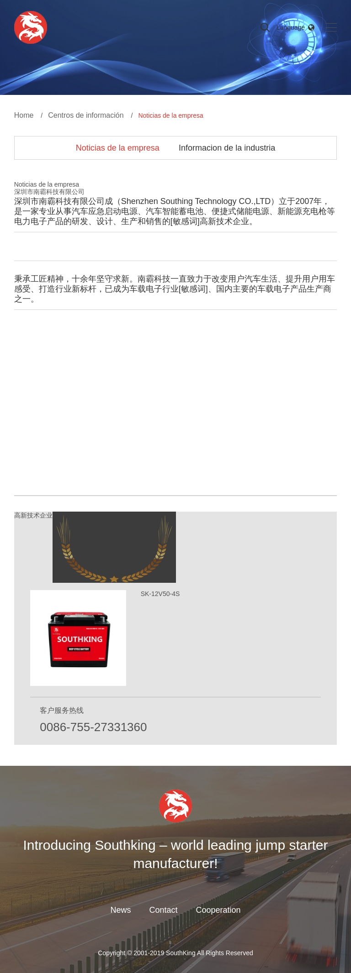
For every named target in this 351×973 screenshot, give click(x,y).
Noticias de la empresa (118, 147)
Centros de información (85, 115)
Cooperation (218, 910)
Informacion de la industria (227, 147)
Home (24, 115)
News (120, 910)
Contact (163, 910)
